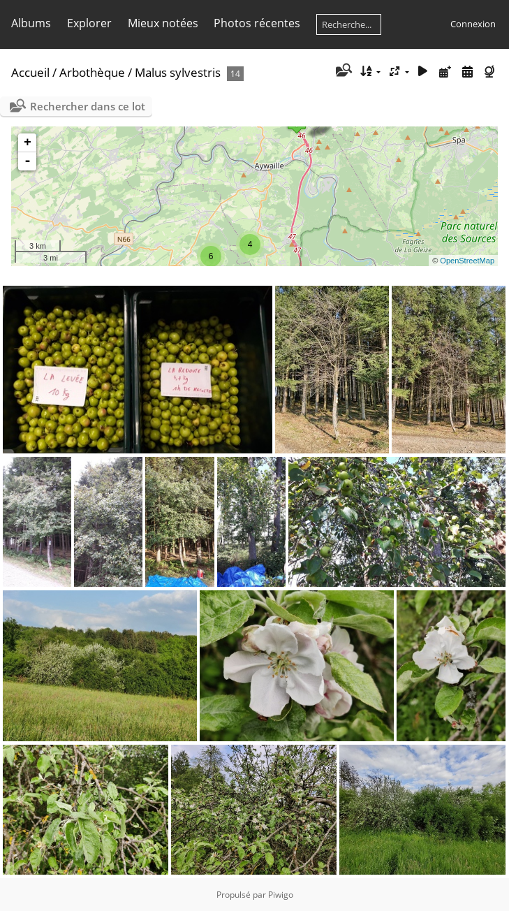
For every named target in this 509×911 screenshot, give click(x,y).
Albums (31, 23)
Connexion (473, 23)
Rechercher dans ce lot (87, 106)
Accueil (30, 72)
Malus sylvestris (178, 72)
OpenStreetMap (467, 260)
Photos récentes (257, 23)
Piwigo (280, 895)
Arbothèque (92, 72)
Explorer (89, 23)
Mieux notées (163, 23)
